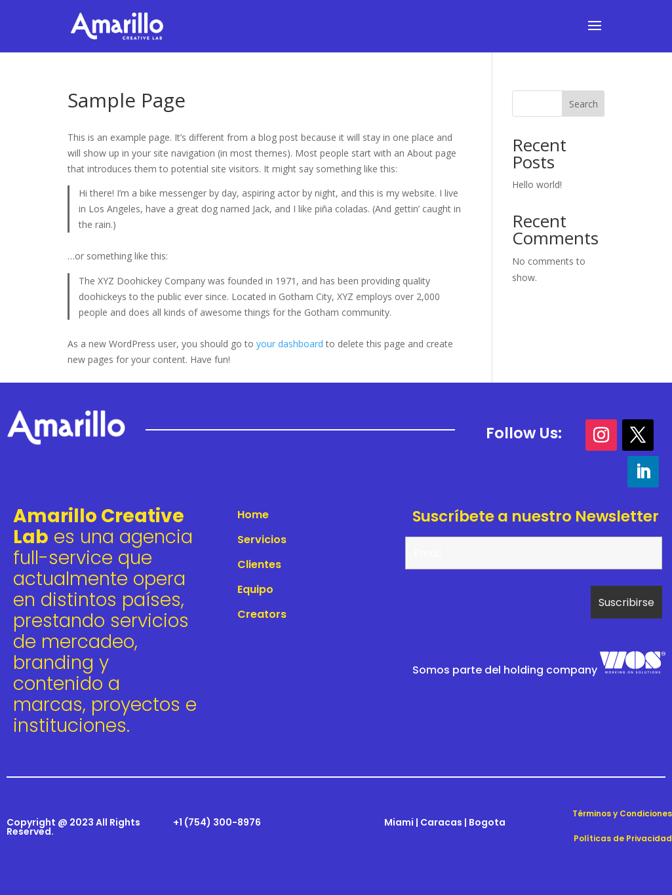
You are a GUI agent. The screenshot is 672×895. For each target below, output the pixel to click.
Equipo (255, 589)
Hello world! (537, 184)
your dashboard (289, 343)
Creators (262, 614)
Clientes (259, 564)
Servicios (262, 539)
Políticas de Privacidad (623, 838)
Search (583, 104)
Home (253, 514)
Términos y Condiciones (622, 813)
